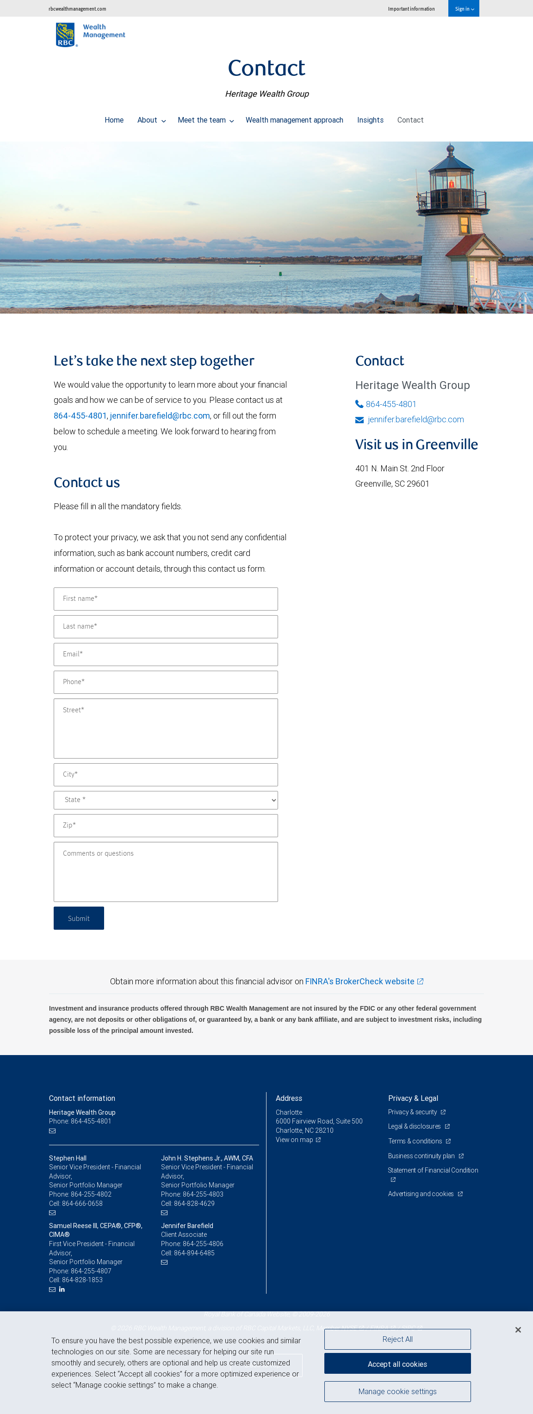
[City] (166, 774)
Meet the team (206, 117)
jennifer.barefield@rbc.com (160, 415)
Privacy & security (413, 1112)
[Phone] (166, 682)
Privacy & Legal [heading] (413, 1098)
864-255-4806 (203, 1244)
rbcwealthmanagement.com (77, 9)
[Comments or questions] (166, 872)
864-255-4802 (91, 1194)
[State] (166, 800)
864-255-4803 (203, 1194)
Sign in (464, 9)
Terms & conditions (416, 1141)
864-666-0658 (82, 1203)
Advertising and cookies (421, 1194)
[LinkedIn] (63, 1289)
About (151, 117)
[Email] (166, 654)
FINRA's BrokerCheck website (360, 981)
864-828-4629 (194, 1203)
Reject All (398, 1339)
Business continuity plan (422, 1156)
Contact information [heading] (82, 1098)
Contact (410, 117)
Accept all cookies (397, 1363)
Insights (370, 117)
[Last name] (166, 626)
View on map (295, 1140)
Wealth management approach (294, 117)
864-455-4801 (80, 415)
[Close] (518, 1330)
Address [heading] (289, 1098)
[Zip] (166, 825)
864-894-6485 (194, 1253)
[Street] (166, 728)
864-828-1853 (82, 1280)
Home (114, 117)
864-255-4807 (91, 1271)
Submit (80, 918)
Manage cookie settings (398, 1392)
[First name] (166, 599)
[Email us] (53, 1130)
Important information (411, 9)
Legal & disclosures (415, 1126)
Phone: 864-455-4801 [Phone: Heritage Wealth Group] (80, 1121)
